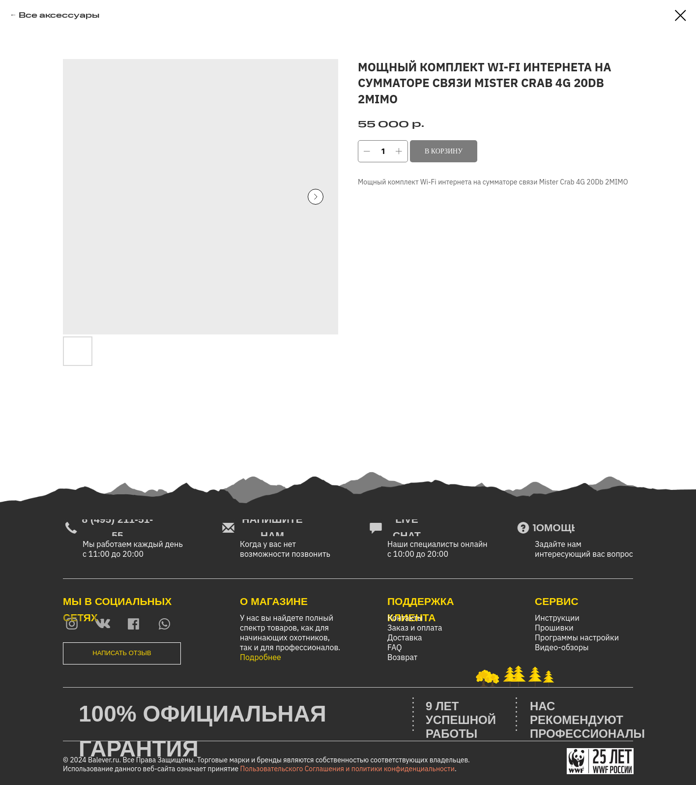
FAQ (394, 647)
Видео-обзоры (562, 647)
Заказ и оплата (414, 628)
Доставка (404, 637)
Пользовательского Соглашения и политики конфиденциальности (347, 768)
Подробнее (260, 657)
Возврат (402, 657)
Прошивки (554, 628)
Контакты (405, 618)
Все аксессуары (59, 15)
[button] (122, 653)
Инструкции (557, 618)
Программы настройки (577, 637)
